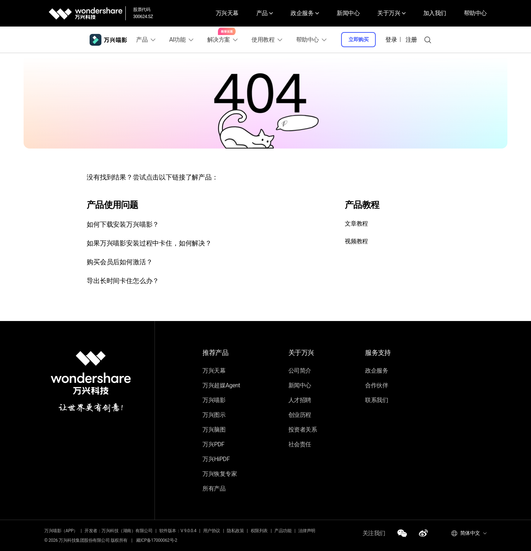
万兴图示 (213, 414)
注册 (413, 39)
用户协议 (211, 530)
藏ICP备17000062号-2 (156, 540)
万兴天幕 (223, 13)
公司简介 (299, 370)
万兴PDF (213, 444)
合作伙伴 (376, 385)
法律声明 (306, 530)
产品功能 (282, 530)
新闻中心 (347, 13)
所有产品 (213, 488)
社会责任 (299, 444)
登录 (392, 39)
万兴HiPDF (215, 459)
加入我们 (434, 13)
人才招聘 (299, 400)
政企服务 (376, 370)
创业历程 (299, 414)
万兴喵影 (213, 400)
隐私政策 (235, 530)
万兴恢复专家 (219, 473)
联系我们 (376, 400)
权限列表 (259, 530)
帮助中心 (475, 13)
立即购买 (360, 39)
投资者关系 (302, 429)
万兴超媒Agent (221, 385)
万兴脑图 (213, 429)
